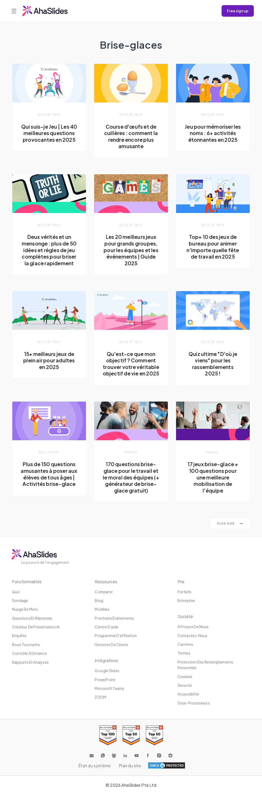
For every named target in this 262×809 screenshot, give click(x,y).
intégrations (106, 660)
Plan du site (130, 765)
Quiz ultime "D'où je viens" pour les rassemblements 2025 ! (213, 364)
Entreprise (186, 600)
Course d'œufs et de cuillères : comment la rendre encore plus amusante (131, 136)
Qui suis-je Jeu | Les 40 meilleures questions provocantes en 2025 (49, 133)
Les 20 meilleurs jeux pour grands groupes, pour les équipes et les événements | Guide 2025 (131, 250)
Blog (99, 600)
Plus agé (230, 524)
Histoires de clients (111, 644)
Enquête (19, 635)
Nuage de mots (25, 609)
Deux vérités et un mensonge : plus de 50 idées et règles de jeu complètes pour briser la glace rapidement (49, 250)
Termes (184, 653)
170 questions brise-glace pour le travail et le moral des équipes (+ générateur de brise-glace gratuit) (131, 478)
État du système (94, 765)
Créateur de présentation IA (36, 626)
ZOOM (100, 697)
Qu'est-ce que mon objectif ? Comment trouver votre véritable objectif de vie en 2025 (131, 364)
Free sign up (237, 10)
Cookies (185, 676)
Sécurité (185, 685)
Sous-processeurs (194, 703)
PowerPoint (105, 679)
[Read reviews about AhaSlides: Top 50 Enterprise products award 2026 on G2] (154, 735)
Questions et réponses (32, 618)
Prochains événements (114, 618)
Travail (131, 452)
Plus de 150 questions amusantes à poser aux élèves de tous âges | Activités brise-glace (49, 474)
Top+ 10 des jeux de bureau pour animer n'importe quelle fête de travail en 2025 (213, 247)
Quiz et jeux (49, 114)
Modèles (102, 609)
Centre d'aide (106, 626)
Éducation (49, 452)
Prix (181, 581)
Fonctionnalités (27, 581)
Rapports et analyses (30, 662)
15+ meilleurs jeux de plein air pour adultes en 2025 (49, 360)
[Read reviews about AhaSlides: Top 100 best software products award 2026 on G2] (107, 735)
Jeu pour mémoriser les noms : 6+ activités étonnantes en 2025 (213, 133)
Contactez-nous (193, 635)
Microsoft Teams (109, 688)
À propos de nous (193, 626)
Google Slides (107, 671)
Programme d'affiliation (116, 635)
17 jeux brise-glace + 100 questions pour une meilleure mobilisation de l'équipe (213, 478)
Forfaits (185, 591)
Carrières (185, 644)
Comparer (104, 591)
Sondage (20, 600)
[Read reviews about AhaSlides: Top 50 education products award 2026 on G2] (131, 735)
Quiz (16, 591)
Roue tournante (26, 644)
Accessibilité (188, 694)
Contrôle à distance (29, 653)
